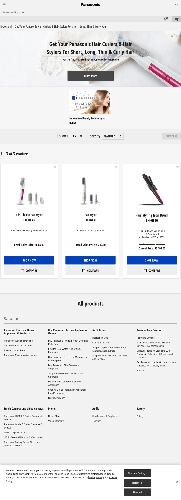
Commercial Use (100, 342)
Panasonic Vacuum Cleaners (18, 345)
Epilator (140, 370)
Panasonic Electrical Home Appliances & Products (19, 331)
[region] (90, 482)
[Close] (177, 482)
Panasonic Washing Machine (18, 341)
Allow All (137, 492)
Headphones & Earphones (105, 416)
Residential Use (100, 338)
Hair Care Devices (145, 338)
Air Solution (99, 330)
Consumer (11, 318)
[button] (70, 136)
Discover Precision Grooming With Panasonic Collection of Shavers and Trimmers (154, 354)
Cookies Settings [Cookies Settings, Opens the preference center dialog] (137, 473)
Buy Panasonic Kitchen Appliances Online (67, 331)
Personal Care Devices (148, 330)
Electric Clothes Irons (14, 350)
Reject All (137, 482)
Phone (51, 409)
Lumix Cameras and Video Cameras (24, 409)
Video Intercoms (56, 421)
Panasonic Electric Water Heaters (20, 355)
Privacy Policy (96, 477)
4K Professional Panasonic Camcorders (23, 437)
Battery (140, 409)
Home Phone (54, 416)
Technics (96, 421)
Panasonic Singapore (13, 12)
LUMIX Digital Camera (15, 432)
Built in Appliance (56, 398)
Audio (95, 409)
